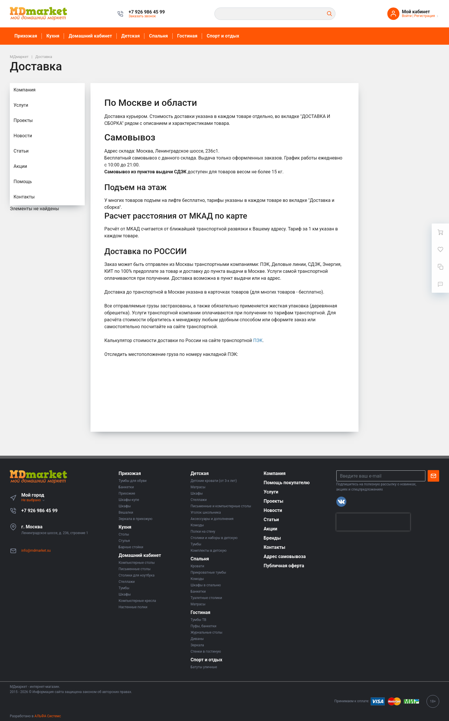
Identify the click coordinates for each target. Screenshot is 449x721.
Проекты (23, 120)
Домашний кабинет (90, 36)
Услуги (21, 105)
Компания (24, 90)
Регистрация (424, 16)
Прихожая (25, 36)
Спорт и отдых (223, 36)
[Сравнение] (440, 266)
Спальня (158, 36)
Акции (20, 166)
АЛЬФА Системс (47, 716)
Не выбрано (33, 500)
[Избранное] (440, 249)
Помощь (23, 181)
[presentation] (373, 522)
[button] (147, 12)
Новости (23, 135)
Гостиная (187, 36)
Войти (407, 16)
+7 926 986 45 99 (39, 510)
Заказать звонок (142, 16)
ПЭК (257, 340)
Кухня (52, 36)
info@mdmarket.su (36, 551)
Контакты (24, 197)
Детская (130, 36)
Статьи (21, 151)
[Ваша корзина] (440, 232)
